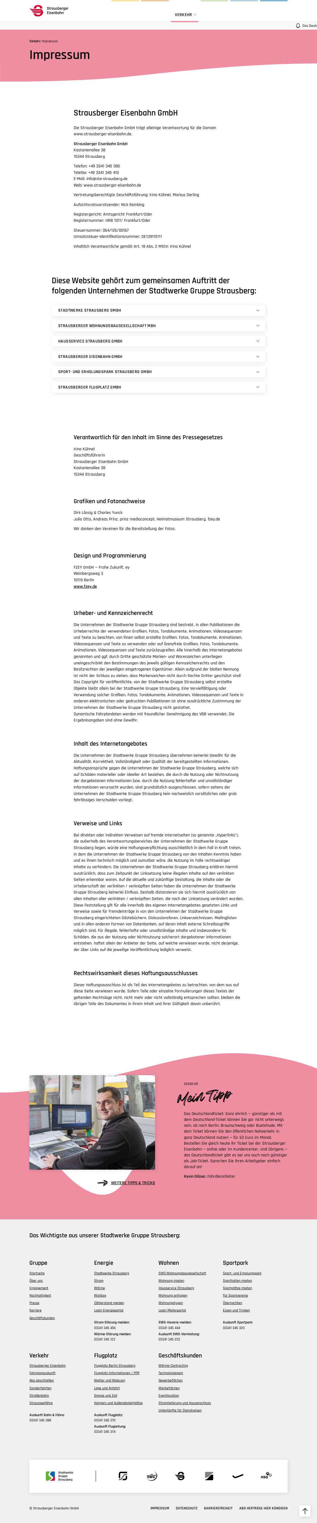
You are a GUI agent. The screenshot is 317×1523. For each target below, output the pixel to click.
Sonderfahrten (40, 1388)
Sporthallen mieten (237, 1280)
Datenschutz (187, 1508)
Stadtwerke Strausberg (111, 1273)
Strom (98, 1280)
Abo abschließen (41, 1380)
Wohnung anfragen (172, 1295)
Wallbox (100, 1295)
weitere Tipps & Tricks (126, 1183)
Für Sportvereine (235, 1295)
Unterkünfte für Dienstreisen (180, 1410)
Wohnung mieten (171, 1280)
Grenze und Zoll (105, 1395)
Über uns (36, 1280)
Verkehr (186, 15)
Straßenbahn (39, 1395)
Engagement (38, 1288)
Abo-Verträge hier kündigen (263, 1508)
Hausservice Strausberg (176, 1288)
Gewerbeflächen (170, 1380)
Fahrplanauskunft (42, 1373)
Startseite (37, 1273)
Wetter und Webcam (109, 1380)
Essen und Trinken (236, 1310)
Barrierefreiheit (218, 1508)
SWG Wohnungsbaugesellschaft (182, 1273)
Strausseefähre (41, 1403)
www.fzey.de (85, 586)
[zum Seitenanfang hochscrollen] (304, 1511)
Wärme (99, 1288)
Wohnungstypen (170, 1303)
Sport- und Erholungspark (242, 1273)
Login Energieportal (109, 1310)
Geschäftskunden (42, 1318)
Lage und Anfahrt (107, 1388)
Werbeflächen (169, 1388)
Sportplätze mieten (237, 1288)
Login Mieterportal (172, 1310)
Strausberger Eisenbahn (47, 1365)
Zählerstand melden (109, 1303)
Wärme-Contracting (173, 1365)
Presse (34, 1303)
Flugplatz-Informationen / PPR (116, 1373)
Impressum (159, 1508)
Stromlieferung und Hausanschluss (184, 1403)
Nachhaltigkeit (40, 1295)
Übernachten (232, 1303)
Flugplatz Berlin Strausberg (114, 1365)
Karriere (35, 1310)
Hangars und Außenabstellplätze (118, 1403)
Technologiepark (170, 1373)
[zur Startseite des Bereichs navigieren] (50, 11)
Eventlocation (168, 1395)
